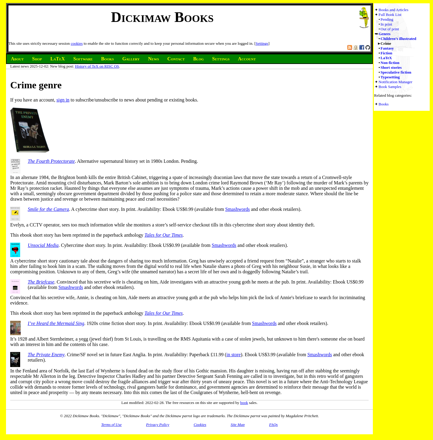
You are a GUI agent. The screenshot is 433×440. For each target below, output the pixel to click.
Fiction (386, 53)
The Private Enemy (46, 354)
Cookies (200, 424)
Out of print (390, 29)
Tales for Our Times (164, 235)
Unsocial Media (43, 245)
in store (233, 354)
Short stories (391, 67)
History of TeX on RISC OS (97, 66)
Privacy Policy (157, 424)
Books (383, 104)
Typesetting (390, 77)
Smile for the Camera (48, 209)
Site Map (238, 424)
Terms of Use (111, 424)
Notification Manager (395, 82)
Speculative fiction (396, 72)
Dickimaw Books (162, 17)
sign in (63, 99)
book (244, 402)
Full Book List (390, 14)
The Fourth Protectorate (51, 161)
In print (386, 24)
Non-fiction (390, 62)
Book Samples (390, 86)
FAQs (273, 424)
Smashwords (237, 209)
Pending (387, 19)
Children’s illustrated (398, 38)
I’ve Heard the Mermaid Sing (56, 323)
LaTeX (386, 58)
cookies (77, 43)
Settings (262, 43)
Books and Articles (393, 10)
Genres (384, 34)
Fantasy (387, 48)
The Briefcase (41, 281)
